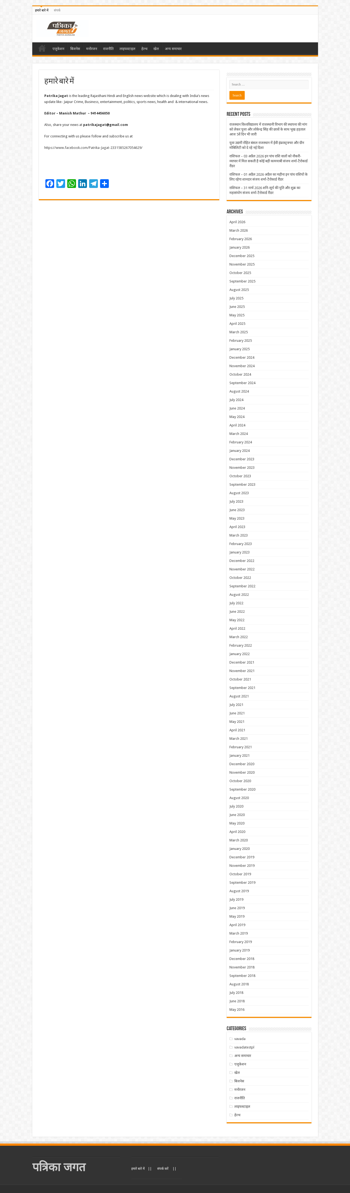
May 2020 (236, 823)
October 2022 (240, 578)
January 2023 (239, 552)
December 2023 (241, 459)
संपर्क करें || (166, 1169)
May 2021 (236, 722)
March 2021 (238, 739)
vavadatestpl (244, 1047)
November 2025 (242, 264)
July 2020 (236, 806)
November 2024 (242, 366)
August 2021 (239, 696)
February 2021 (240, 747)
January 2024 (239, 451)
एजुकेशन (58, 49)
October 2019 (240, 874)
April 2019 (237, 925)
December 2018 (241, 959)
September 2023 (242, 484)
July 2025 (236, 298)
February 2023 (240, 544)
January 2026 (239, 247)
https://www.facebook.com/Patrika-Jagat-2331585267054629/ (94, 148)
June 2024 (237, 408)
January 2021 (239, 755)
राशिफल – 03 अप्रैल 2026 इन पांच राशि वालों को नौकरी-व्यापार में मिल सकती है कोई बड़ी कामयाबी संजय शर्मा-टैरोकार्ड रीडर (268, 161)
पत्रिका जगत (59, 1167)
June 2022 (237, 611)
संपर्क (57, 10)
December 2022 (241, 561)
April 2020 (237, 832)
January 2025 (239, 349)
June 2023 (237, 510)
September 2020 (242, 789)
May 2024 (236, 417)
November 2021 (242, 671)
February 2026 (240, 239)
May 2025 (236, 315)
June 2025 (237, 307)
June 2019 (237, 908)
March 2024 (238, 434)
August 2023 (239, 493)
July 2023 (236, 501)
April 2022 (237, 628)
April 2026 (237, 222)
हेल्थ (144, 49)
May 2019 (236, 916)
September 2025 (242, 281)
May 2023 (236, 518)
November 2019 (242, 866)
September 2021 (242, 688)
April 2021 (237, 730)
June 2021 (237, 713)
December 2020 (241, 764)
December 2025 (241, 256)
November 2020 (242, 772)
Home (42, 48)
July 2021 (236, 705)
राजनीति (108, 49)
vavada (240, 1039)
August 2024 (239, 391)
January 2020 (239, 849)
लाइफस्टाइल (127, 49)
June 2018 (237, 1001)
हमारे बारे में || (141, 1169)
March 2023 (238, 535)
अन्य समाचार (173, 49)
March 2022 (238, 637)
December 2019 (241, 857)
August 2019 (239, 891)
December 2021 (241, 662)
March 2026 (238, 230)
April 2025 (237, 324)
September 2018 (242, 976)
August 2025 (239, 290)
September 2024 (242, 383)
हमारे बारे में (41, 10)
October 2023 (240, 476)
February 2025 (240, 340)
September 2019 (242, 882)
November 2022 (242, 569)
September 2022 (242, 586)
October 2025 (240, 273)
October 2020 (240, 781)
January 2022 (239, 654)
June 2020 (237, 815)
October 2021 (240, 679)
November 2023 (242, 468)
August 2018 (239, 984)
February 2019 (240, 942)
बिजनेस (75, 49)
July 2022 (236, 603)
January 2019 (239, 950)
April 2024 (237, 425)
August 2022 (239, 595)
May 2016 (236, 1010)
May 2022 (236, 620)
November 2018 (242, 967)
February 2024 (240, 442)
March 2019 (238, 933)
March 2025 (238, 332)
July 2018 (236, 993)
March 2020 (238, 840)
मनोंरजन (91, 49)
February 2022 (240, 645)
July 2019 (236, 899)
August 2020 (239, 798)
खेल (156, 49)
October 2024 (240, 374)
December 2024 (241, 357)
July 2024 (236, 400)
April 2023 (237, 527)
